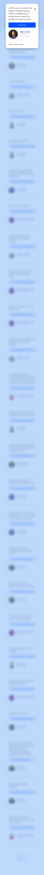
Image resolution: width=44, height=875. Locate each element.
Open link (22, 25)
